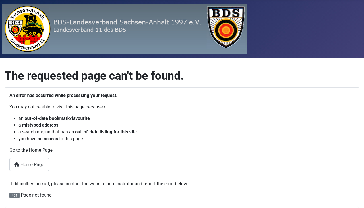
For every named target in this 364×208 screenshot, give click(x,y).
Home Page (29, 164)
